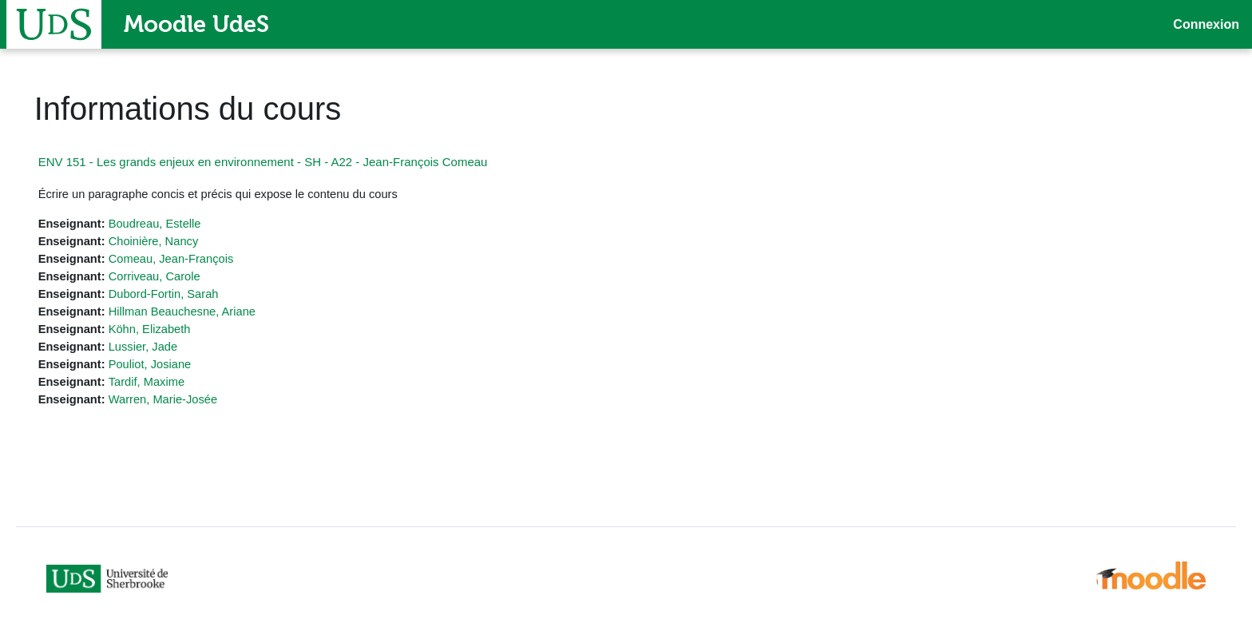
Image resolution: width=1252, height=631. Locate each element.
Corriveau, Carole (180, 277)
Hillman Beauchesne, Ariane (208, 313)
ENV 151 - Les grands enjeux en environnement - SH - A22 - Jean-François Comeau (285, 162)
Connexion (1206, 24)
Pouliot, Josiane (175, 368)
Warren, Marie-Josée (188, 404)
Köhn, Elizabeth (174, 332)
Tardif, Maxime (172, 385)
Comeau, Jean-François (196, 260)
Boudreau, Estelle (180, 224)
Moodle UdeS (196, 24)
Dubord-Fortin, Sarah (189, 296)
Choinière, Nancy (178, 241)
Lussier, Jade (168, 349)
